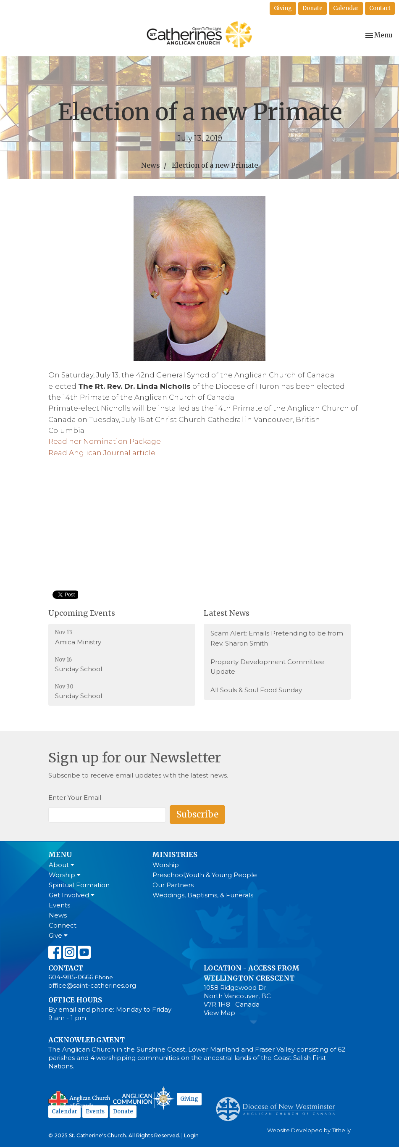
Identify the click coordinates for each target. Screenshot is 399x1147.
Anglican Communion (144, 1098)
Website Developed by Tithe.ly (309, 1130)
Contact (380, 8)
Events (59, 905)
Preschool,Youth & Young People (204, 875)
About (61, 865)
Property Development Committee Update (267, 666)
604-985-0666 (70, 977)
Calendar (346, 8)
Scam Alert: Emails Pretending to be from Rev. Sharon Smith (276, 638)
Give (58, 935)
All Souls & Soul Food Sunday (256, 690)
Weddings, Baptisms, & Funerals (202, 895)
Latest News (226, 613)
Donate (312, 8)
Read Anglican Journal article (101, 452)
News (150, 165)
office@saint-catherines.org (92, 985)
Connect (62, 925)
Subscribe (197, 814)
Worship (65, 875)
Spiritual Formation (79, 885)
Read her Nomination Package (104, 441)
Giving (283, 8)
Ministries (174, 854)
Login (191, 1135)
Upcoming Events (81, 613)
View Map (219, 1013)
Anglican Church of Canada (79, 1099)
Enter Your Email (74, 798)
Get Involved (71, 895)
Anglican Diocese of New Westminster (278, 1105)
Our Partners (173, 885)
